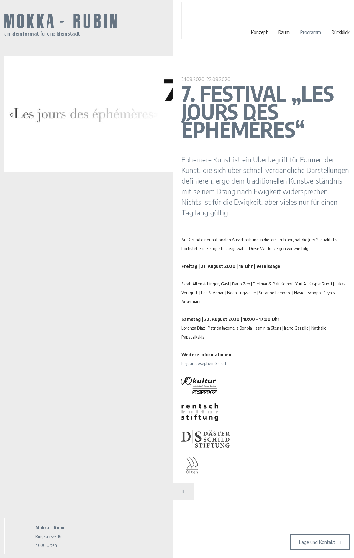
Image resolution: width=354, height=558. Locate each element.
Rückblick (340, 32)
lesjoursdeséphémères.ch (204, 363)
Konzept (259, 32)
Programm (310, 32)
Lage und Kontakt (317, 542)
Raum (284, 32)
